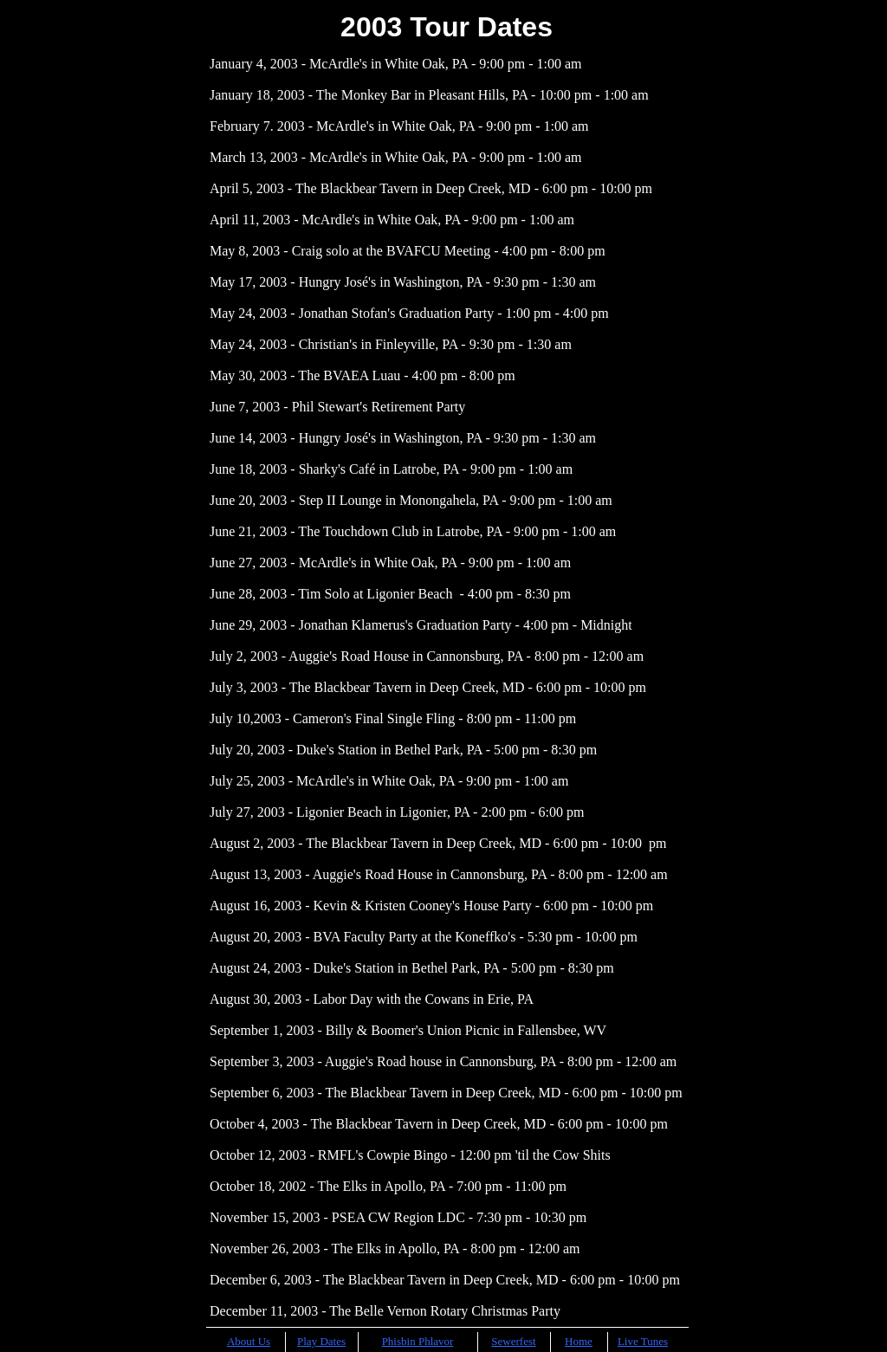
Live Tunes (643, 1341)
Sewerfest (513, 1341)
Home (578, 1341)
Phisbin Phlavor (418, 1341)
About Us (248, 1341)
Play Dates (321, 1341)
